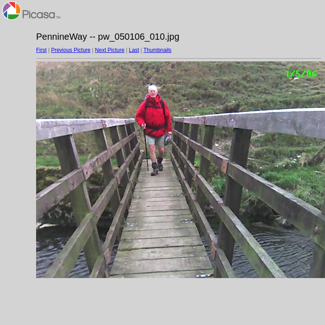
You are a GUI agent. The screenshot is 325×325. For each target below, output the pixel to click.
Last (134, 50)
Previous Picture (70, 50)
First (41, 50)
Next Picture (109, 50)
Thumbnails (158, 50)
